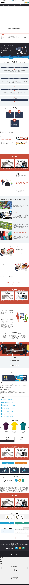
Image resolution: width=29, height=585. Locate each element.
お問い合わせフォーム (14, 365)
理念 (21, 437)
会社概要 (7, 437)
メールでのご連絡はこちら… (14, 351)
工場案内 (21, 439)
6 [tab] (17, 434)
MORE (16, 513)
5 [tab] (16, 434)
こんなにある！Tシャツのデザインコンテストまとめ (8, 399)
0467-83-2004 (8, 481)
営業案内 (7, 439)
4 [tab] (15, 434)
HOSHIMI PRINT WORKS (3, 2)
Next (28, 428)
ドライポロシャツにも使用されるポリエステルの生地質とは (9, 405)
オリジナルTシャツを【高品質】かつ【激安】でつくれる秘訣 (9, 411)
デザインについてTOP (20, 463)
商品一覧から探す (4, 470)
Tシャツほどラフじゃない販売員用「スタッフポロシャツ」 (9, 410)
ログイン (24, 0)
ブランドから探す (24, 470)
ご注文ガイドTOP (7, 463)
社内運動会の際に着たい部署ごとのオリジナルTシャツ (8, 402)
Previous (0, 428)
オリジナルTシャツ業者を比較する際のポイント (7, 413)
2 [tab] (12, 434)
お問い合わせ (14, 349)
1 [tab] (11, 434)
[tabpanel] (6, 428)
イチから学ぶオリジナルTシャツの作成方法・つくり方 (8, 414)
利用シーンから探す (14, 470)
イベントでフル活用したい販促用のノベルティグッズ (8, 408)
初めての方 (21, 522)
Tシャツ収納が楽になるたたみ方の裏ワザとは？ (7, 416)
